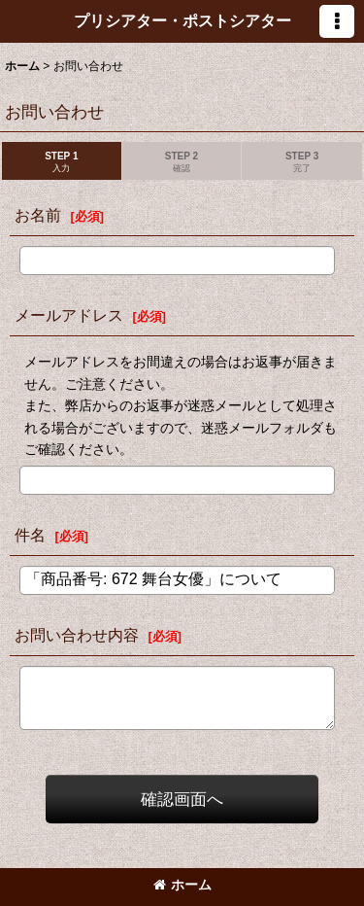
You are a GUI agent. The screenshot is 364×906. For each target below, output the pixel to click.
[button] (336, 21)
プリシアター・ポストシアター (182, 20)
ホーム (182, 884)
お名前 (38, 215)
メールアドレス (69, 315)
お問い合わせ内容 (77, 635)
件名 (30, 534)
